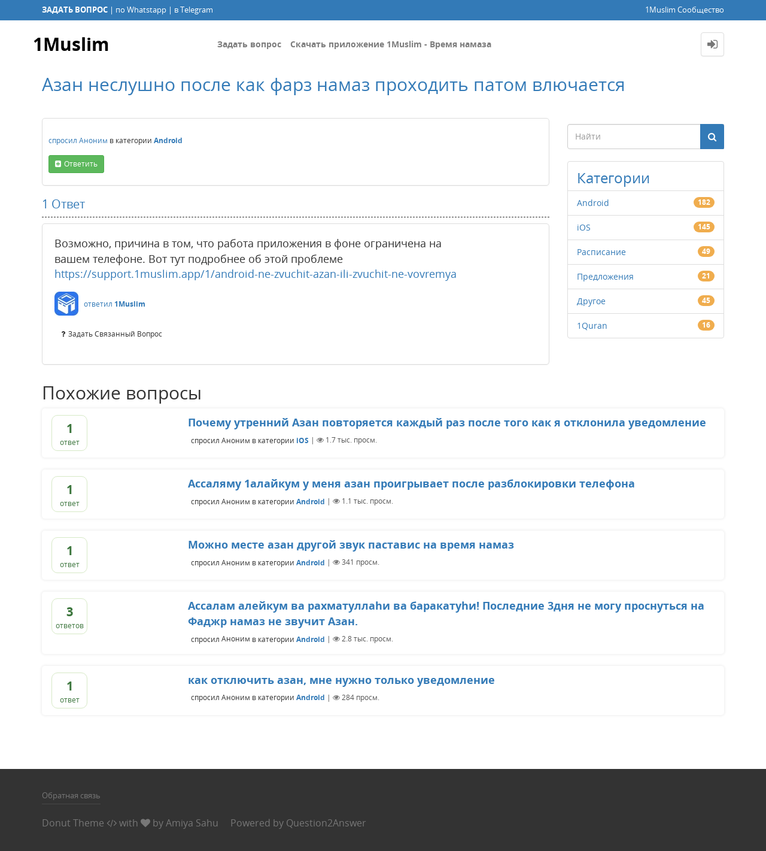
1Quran (592, 325)
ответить (81, 164)
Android (168, 140)
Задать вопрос (249, 44)
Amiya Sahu (192, 822)
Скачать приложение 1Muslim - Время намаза (390, 44)
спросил (62, 140)
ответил (98, 304)
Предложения (605, 276)
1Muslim (71, 44)
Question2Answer (326, 822)
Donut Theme (73, 822)
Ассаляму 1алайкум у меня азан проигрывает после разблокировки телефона (411, 483)
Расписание (601, 252)
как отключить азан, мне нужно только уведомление (341, 680)
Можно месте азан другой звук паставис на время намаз (351, 544)
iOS (584, 227)
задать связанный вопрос (115, 334)
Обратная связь (71, 795)
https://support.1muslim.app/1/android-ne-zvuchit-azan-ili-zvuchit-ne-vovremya (255, 273)
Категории (613, 177)
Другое (591, 301)
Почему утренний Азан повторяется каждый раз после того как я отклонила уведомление (447, 422)
